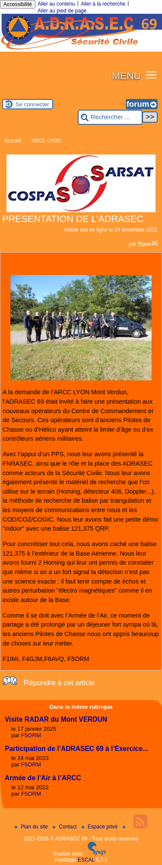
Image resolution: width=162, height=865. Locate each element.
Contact (65, 827)
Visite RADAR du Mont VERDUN (56, 719)
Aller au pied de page (62, 11)
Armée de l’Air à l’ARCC (43, 778)
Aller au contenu (56, 4)
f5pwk (144, 244)
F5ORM (31, 735)
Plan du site (32, 827)
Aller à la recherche (103, 4)
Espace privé (100, 827)
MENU (126, 75)
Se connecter (32, 104)
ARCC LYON (46, 141)
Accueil (12, 141)
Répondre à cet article (59, 683)
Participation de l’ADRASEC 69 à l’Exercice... (76, 748)
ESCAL (86, 860)
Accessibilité (17, 4)
